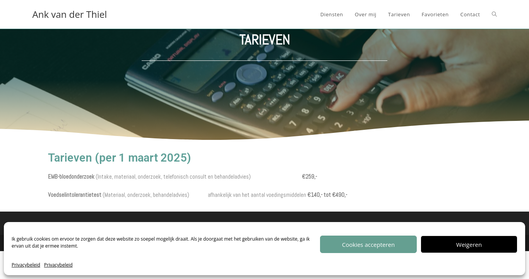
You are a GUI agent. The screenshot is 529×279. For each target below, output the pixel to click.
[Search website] (494, 14)
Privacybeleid (26, 265)
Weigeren (469, 244)
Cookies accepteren (368, 244)
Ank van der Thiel (70, 14)
